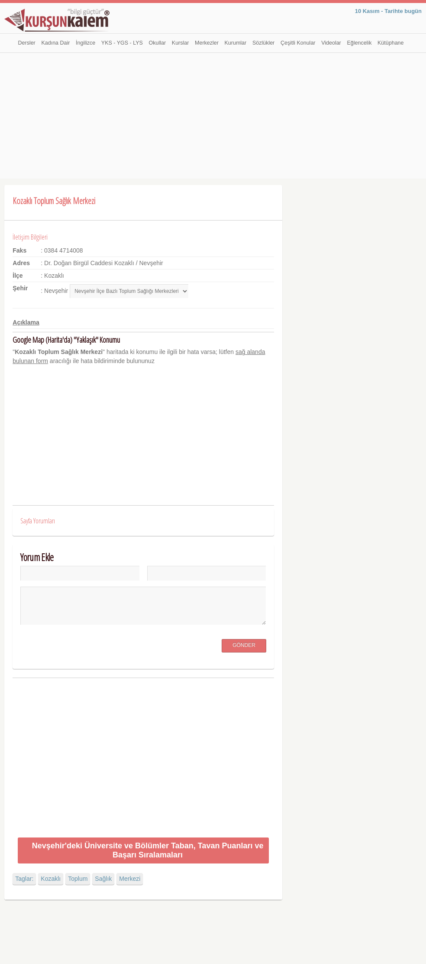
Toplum (77, 878)
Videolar (331, 43)
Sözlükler (263, 43)
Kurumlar (236, 43)
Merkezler (207, 43)
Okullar (157, 43)
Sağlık (103, 878)
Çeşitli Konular (298, 43)
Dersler (27, 43)
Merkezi (129, 878)
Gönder (243, 645)
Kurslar (180, 43)
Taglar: (24, 878)
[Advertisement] (213, 118)
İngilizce (85, 43)
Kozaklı (51, 878)
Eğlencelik (359, 43)
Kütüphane (390, 43)
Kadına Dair (55, 43)
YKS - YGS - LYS (122, 43)
